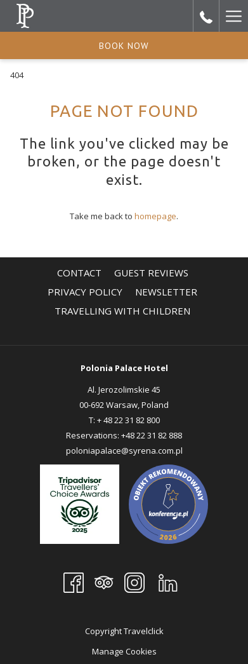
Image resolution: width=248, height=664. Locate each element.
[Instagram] (134, 581)
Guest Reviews (151, 272)
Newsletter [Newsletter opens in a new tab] (167, 291)
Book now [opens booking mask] (124, 45)
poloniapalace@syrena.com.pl (124, 450)
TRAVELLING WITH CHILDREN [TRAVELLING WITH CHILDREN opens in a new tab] (124, 310)
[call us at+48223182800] (206, 15)
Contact (79, 272)
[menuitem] (79, 272)
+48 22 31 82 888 (151, 435)
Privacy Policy (85, 291)
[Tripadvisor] (104, 581)
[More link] (233, 16)
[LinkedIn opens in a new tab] (168, 581)
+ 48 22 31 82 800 (128, 420)
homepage (155, 216)
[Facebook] (73, 581)
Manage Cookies (124, 651)
